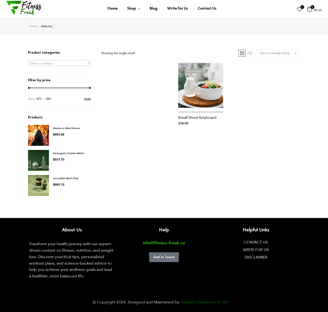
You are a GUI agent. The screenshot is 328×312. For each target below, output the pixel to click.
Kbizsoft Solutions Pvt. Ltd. (204, 301)
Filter (87, 98)
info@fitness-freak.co (164, 243)
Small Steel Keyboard (197, 117)
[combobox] (59, 63)
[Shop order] (278, 53)
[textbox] (59, 63)
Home (33, 26)
